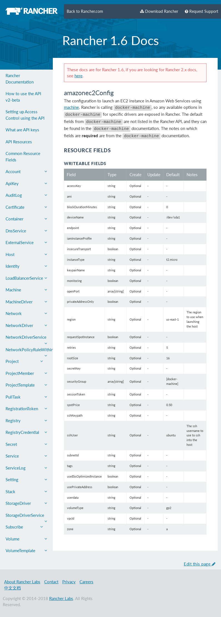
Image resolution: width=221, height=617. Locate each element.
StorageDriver (26, 503)
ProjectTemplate (26, 385)
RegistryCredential (26, 432)
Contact (51, 581)
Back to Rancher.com (85, 11)
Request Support (201, 11)
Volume (26, 539)
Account (26, 171)
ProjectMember (26, 373)
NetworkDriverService (26, 339)
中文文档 (12, 587)
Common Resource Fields (23, 156)
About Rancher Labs (22, 581)
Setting (26, 479)
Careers (86, 581)
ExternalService (26, 242)
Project (24, 361)
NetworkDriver (26, 325)
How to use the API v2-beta (23, 96)
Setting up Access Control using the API (25, 115)
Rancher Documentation (20, 78)
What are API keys (22, 129)
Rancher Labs (61, 598)
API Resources (19, 141)
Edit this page (199, 563)
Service (26, 456)
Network (26, 313)
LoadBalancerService (26, 278)
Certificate (26, 207)
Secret (26, 444)
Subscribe (24, 527)
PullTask (26, 397)
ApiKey (26, 183)
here (79, 75)
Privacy (69, 581)
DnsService (26, 231)
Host (26, 254)
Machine (26, 290)
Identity (26, 266)
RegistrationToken (26, 408)
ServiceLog (26, 468)
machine (71, 107)
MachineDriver (26, 302)
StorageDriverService (26, 517)
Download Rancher (159, 11)
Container (26, 219)
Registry (26, 420)
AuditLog (26, 195)
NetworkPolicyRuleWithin (29, 351)
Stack (26, 491)
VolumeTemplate (26, 550)
